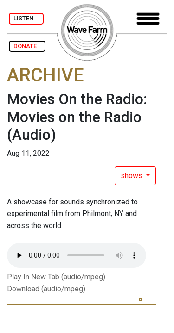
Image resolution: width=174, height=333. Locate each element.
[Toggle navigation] (148, 19)
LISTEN (26, 18)
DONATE (27, 46)
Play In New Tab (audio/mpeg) (56, 276)
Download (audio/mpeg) (46, 288)
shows (132, 175)
